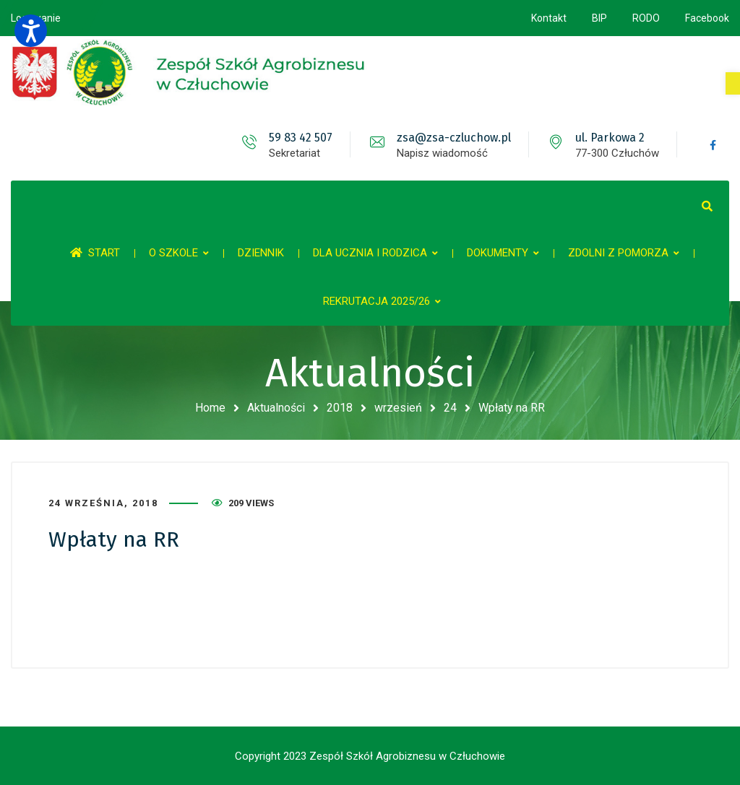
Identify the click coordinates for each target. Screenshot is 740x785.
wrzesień (398, 408)
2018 (340, 408)
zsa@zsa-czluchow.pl (454, 137)
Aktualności (276, 408)
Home (210, 408)
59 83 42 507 (300, 137)
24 (450, 408)
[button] (733, 83)
